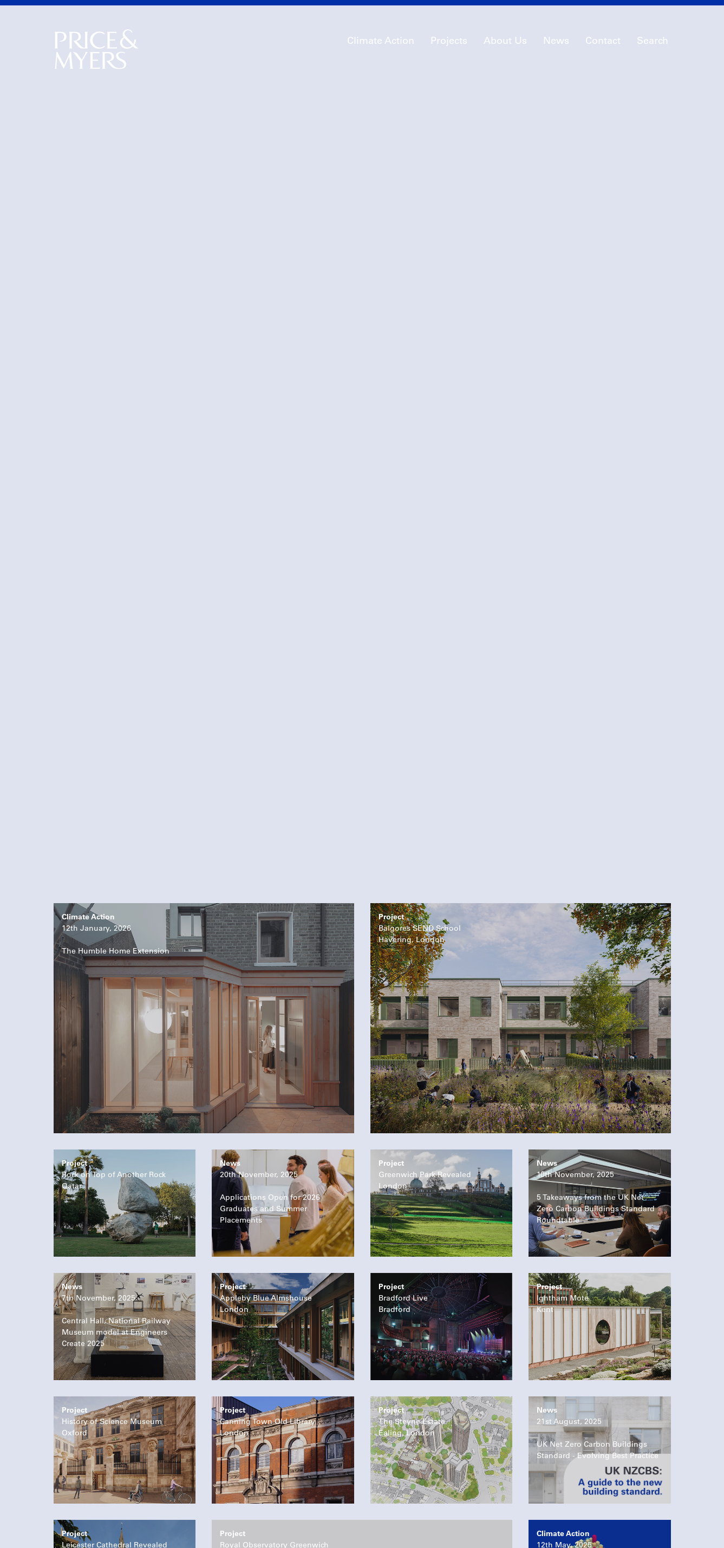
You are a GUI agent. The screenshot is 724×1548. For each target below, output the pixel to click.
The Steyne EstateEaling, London (412, 1293)
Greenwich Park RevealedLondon (425, 1046)
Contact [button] (603, 41)
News (556, 41)
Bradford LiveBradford (403, 1170)
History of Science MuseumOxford (112, 1293)
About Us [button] (505, 41)
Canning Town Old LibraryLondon (267, 1293)
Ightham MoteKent (563, 1170)
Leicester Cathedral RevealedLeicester (114, 1417)
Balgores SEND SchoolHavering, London (420, 800)
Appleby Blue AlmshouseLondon (266, 1170)
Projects (449, 41)
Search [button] (652, 41)
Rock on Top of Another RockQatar (114, 1046)
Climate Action (380, 41)
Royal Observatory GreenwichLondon (274, 1417)
